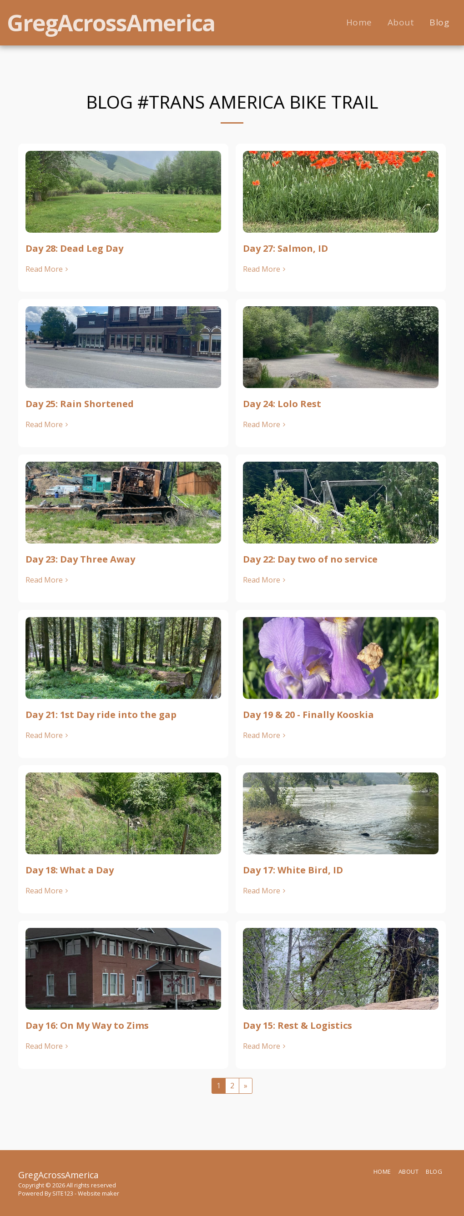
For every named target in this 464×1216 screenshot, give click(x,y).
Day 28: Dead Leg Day (74, 248)
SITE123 (62, 1193)
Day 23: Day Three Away (80, 559)
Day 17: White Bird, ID (293, 870)
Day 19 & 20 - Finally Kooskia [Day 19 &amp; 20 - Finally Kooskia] (308, 714)
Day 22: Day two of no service (310, 559)
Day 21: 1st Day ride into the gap (101, 714)
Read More (47, 269)
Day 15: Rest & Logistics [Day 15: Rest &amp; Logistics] (297, 1025)
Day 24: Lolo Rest (282, 404)
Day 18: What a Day (69, 870)
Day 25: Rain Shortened (79, 404)
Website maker (98, 1193)
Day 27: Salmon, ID (285, 248)
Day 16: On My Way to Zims (87, 1025)
